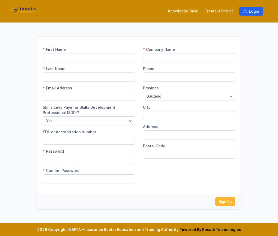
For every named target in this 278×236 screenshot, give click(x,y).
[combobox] (89, 120)
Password (53, 151)
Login (251, 11)
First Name (54, 49)
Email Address (57, 88)
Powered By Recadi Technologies (210, 229)
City (146, 107)
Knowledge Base (183, 11)
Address (150, 126)
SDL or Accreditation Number (69, 132)
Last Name (54, 68)
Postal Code (154, 146)
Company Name (159, 49)
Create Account (219, 11)
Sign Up (225, 201)
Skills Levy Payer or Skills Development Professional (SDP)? (79, 110)
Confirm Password (61, 170)
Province (151, 88)
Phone (148, 68)
